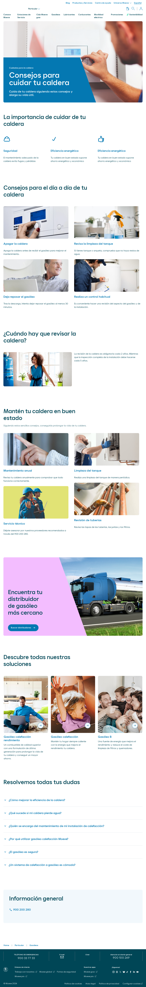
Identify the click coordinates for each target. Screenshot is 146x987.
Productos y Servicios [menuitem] (82, 3)
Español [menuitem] (137, 3)
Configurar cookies (132, 984)
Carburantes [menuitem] (84, 15)
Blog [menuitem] (68, 3)
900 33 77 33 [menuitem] (26, 958)
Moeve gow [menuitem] (90, 972)
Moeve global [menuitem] (47, 972)
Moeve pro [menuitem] (21, 976)
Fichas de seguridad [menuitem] (66, 972)
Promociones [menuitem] (117, 15)
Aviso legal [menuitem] (90, 984)
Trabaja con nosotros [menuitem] (26, 972)
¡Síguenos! (116, 967)
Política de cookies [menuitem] (73, 984)
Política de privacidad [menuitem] (109, 984)
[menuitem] (61, 958)
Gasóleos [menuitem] (55, 15)
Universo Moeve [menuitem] (122, 3)
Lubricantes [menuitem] (69, 15)
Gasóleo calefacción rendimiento (17, 738)
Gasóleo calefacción (64, 736)
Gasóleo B (105, 736)
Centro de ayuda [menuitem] (103, 3)
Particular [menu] (34, 9)
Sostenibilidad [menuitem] (134, 15)
